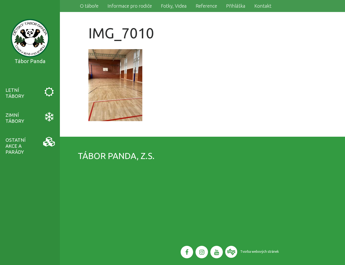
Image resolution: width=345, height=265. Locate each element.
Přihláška (235, 6)
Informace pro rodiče (130, 6)
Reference (206, 6)
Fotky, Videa (174, 6)
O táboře (89, 6)
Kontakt (262, 6)
